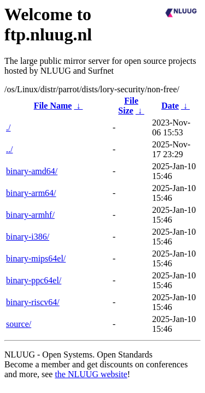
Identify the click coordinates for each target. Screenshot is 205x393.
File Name (53, 105)
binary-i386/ (27, 236)
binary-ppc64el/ (33, 280)
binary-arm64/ (31, 193)
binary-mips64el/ (36, 258)
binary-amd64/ (31, 171)
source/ (18, 324)
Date (170, 105)
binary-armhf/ (30, 214)
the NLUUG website (91, 374)
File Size (128, 105)
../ (9, 149)
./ (8, 127)
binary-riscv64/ (33, 302)
